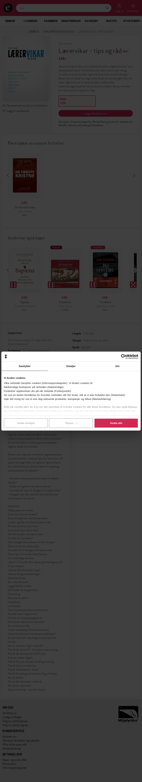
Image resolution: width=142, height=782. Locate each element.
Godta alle (116, 423)
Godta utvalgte (26, 423)
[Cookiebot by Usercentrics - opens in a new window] (123, 356)
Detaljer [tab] (71, 366)
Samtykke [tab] (24, 366)
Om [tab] (117, 366)
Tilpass (71, 423)
